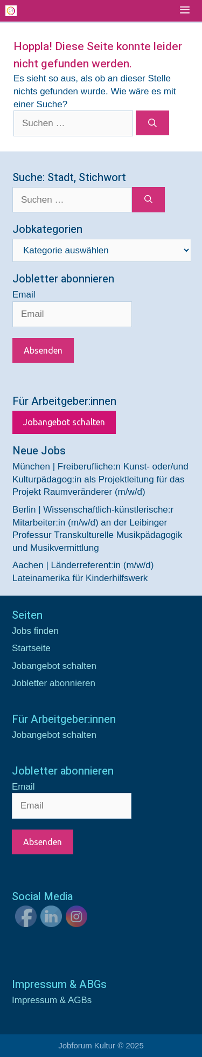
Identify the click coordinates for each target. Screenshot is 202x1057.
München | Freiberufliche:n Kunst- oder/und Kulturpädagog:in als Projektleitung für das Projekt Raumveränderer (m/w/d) (100, 479)
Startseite (31, 648)
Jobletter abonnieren (53, 683)
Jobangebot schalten (64, 422)
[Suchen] (153, 122)
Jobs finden (35, 631)
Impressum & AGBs (52, 1000)
